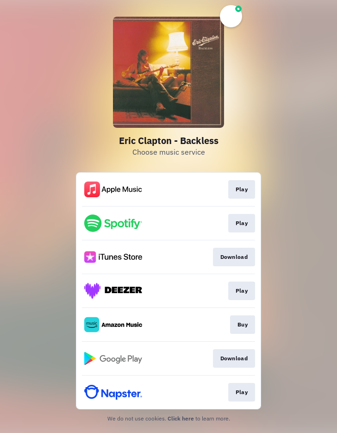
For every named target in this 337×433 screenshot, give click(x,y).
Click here (181, 418)
